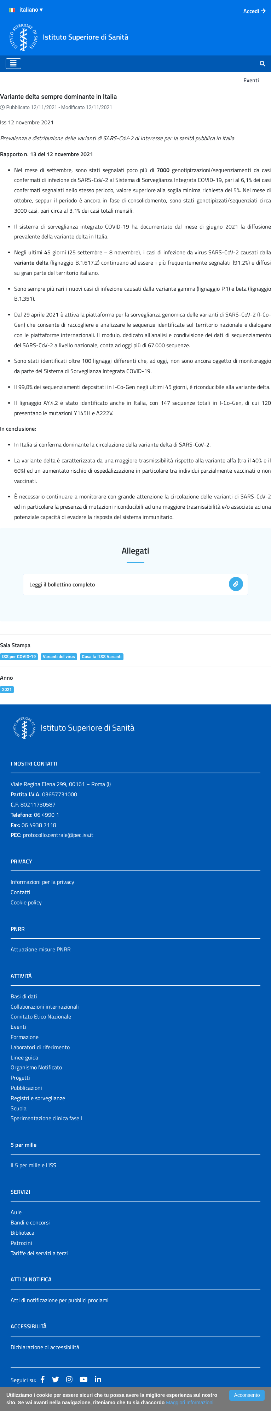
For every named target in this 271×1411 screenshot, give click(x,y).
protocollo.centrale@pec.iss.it (58, 835)
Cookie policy (26, 902)
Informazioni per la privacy (42, 882)
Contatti (20, 892)
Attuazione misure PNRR (41, 949)
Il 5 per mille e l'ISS (33, 1165)
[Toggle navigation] (13, 63)
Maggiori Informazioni (189, 1402)
